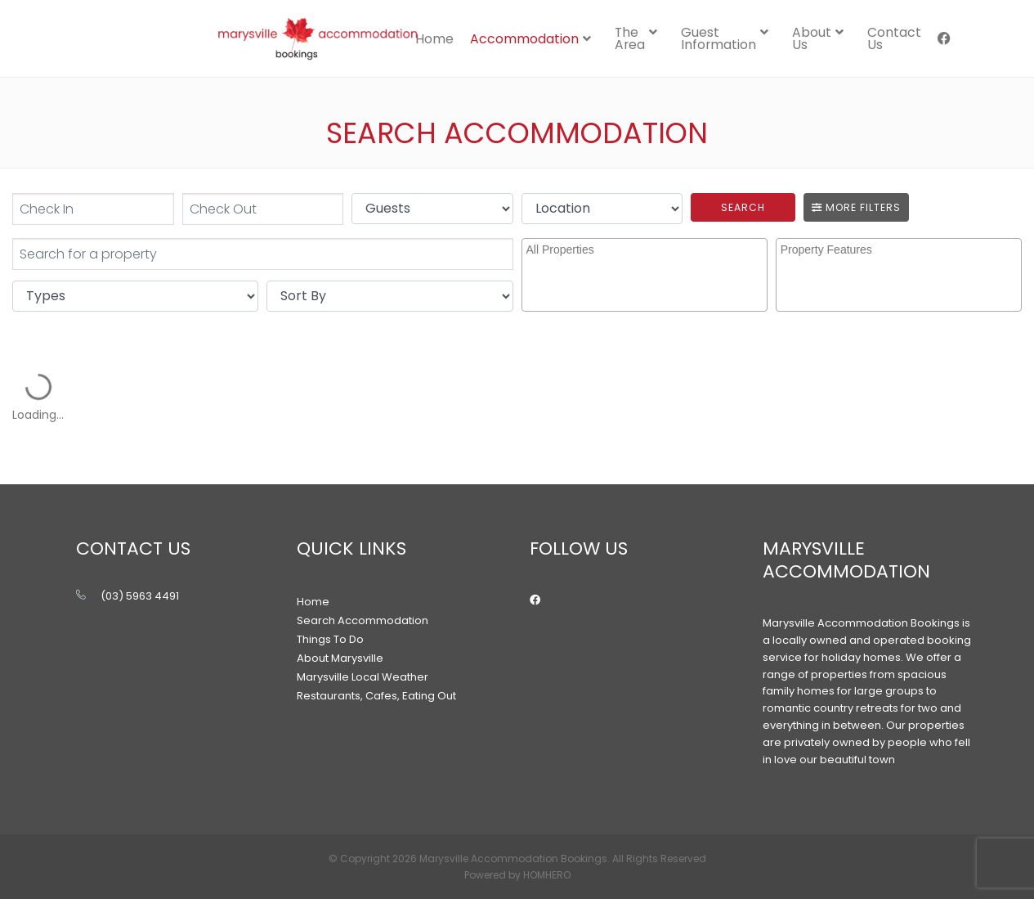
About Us (811, 38)
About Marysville (340, 658)
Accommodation (524, 39)
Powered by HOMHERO (517, 875)
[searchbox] (646, 263)
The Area (630, 38)
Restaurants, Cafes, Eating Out (376, 695)
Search (743, 207)
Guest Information (718, 38)
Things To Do (330, 639)
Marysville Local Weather (362, 677)
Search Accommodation (362, 620)
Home (434, 39)
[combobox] (644, 275)
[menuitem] (434, 38)
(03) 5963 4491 (140, 596)
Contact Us (894, 38)
